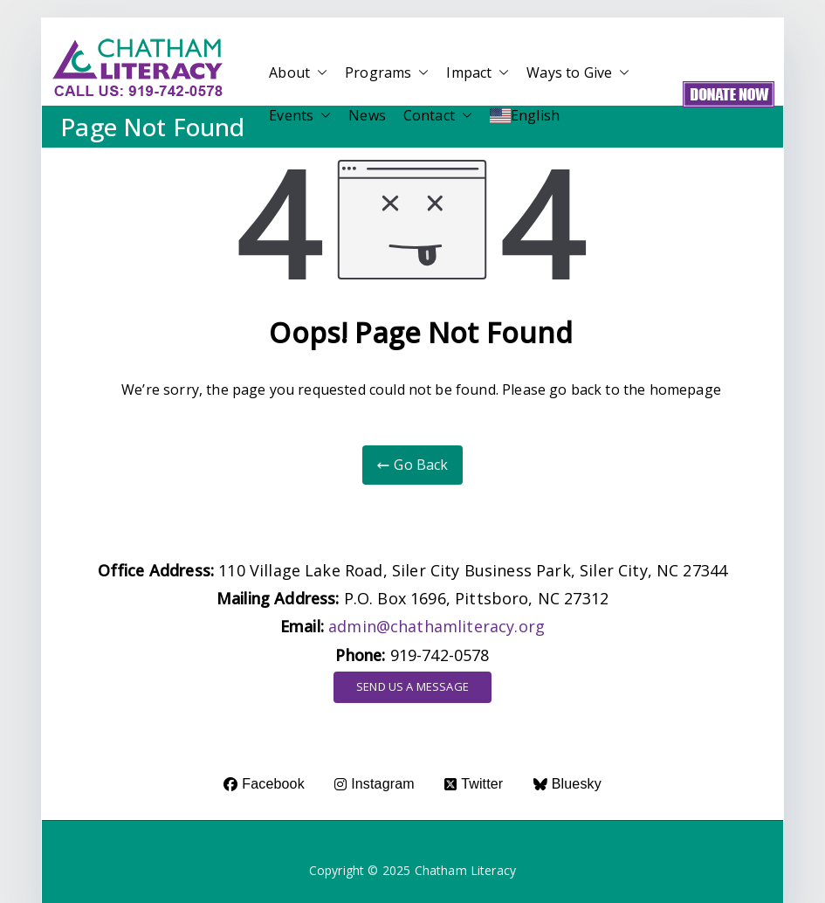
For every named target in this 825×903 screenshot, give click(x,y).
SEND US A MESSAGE (412, 686)
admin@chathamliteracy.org (436, 626)
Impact (477, 73)
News (367, 115)
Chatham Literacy (466, 870)
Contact (437, 115)
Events (300, 115)
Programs (387, 73)
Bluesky (567, 783)
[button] (318, 73)
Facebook (264, 783)
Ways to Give (577, 73)
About (298, 73)
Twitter (473, 783)
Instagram (374, 783)
